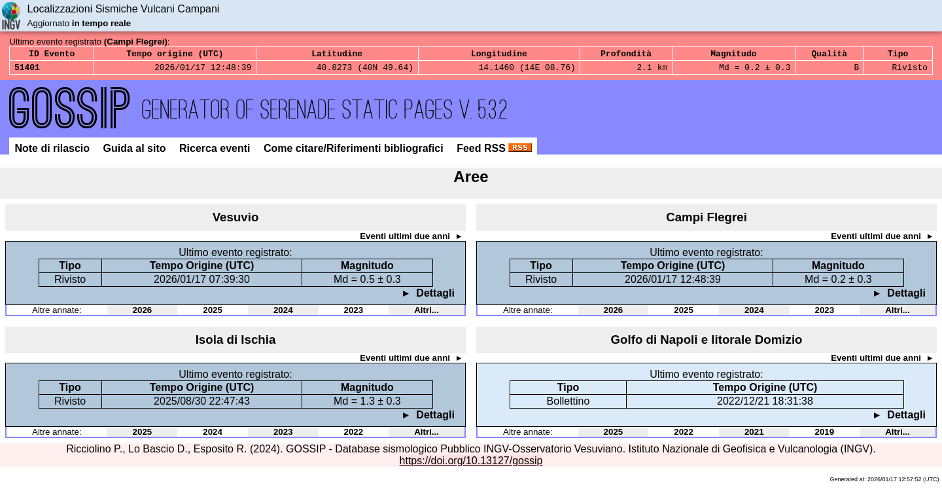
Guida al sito (136, 152)
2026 (142, 314)
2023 (354, 314)
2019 (825, 436)
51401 (27, 71)
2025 (212, 314)
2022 (354, 436)
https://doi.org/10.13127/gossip (471, 464)
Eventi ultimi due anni (406, 240)
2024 (283, 314)
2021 (754, 436)
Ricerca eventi (216, 152)
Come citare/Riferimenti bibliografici (355, 152)
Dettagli (434, 296)
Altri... (426, 314)
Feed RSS (494, 152)
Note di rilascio (53, 152)
